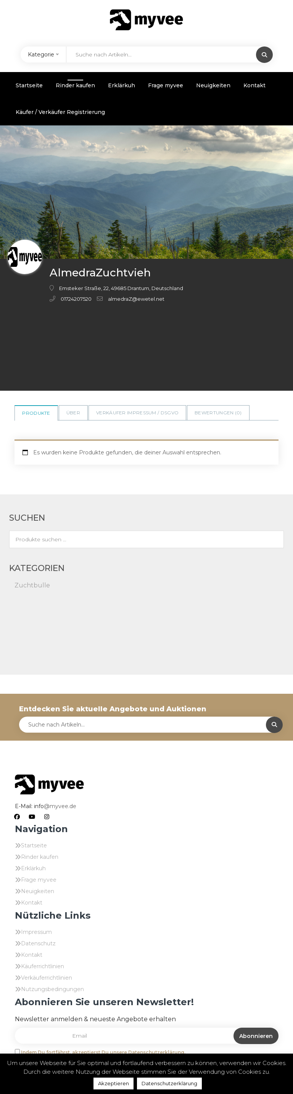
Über (73, 412)
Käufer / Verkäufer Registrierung (60, 112)
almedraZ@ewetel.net (136, 299)
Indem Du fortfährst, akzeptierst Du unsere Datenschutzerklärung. (103, 1052)
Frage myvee (165, 85)
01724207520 (76, 299)
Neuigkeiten (213, 85)
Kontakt (254, 85)
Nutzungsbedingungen (52, 989)
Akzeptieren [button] (113, 1083)
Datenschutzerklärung (169, 1083)
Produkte (36, 413)
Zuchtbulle (32, 585)
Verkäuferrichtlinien (46, 977)
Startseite (29, 85)
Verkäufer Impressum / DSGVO (137, 412)
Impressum (36, 932)
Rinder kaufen (75, 85)
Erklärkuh (121, 85)
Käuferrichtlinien (42, 966)
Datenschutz (38, 943)
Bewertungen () (218, 412)
